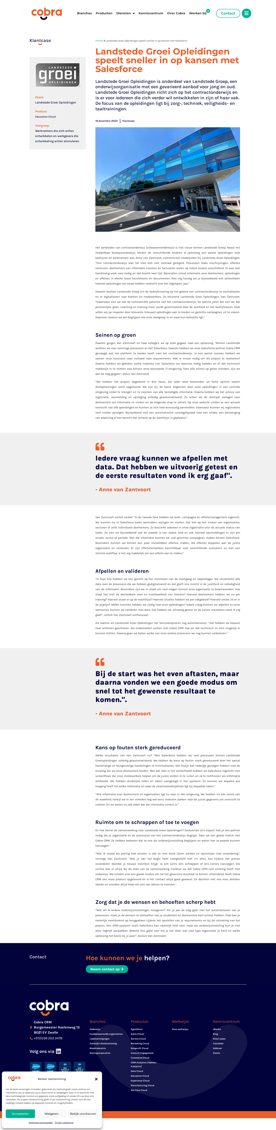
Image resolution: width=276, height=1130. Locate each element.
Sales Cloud (137, 1035)
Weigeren (51, 1114)
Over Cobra (176, 13)
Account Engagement (142, 1054)
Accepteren (20, 1114)
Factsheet (218, 1045)
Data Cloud (137, 1072)
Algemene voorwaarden (41, 1122)
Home (99, 40)
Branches (84, 13)
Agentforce (136, 1030)
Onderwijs (95, 1030)
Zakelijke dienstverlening (103, 1045)
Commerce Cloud (140, 1059)
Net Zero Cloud (139, 1091)
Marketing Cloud (140, 1045)
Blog (215, 1035)
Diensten (125, 13)
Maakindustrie (98, 1049)
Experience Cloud (140, 1082)
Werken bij (198, 13)
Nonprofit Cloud (139, 1049)
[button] (96, 1079)
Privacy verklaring (64, 1122)
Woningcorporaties (100, 1054)
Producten (104, 13)
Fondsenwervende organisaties (106, 1035)
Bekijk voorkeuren (83, 1114)
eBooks (217, 1030)
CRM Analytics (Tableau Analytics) (143, 1066)
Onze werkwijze (180, 1030)
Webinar (217, 1049)
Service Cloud (138, 1040)
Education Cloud (45, 116)
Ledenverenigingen (99, 1040)
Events (216, 1054)
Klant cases (219, 1040)
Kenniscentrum (151, 13)
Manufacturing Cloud (142, 1087)
